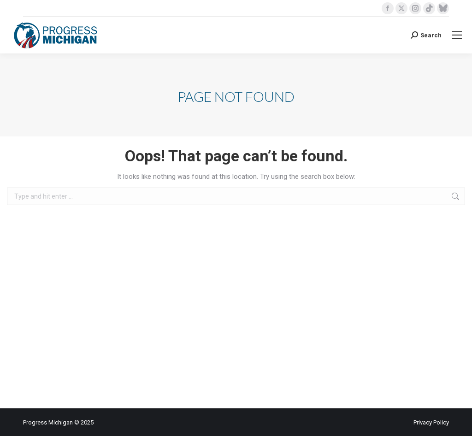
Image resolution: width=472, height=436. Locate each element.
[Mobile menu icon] (457, 35)
